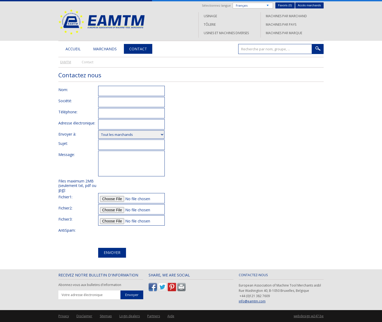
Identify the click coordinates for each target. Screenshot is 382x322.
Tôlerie (210, 24)
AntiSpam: (67, 230)
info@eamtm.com (252, 301)
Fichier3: (65, 219)
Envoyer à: (67, 134)
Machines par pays (281, 24)
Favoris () (285, 5)
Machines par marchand (286, 16)
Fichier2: (65, 207)
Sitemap (106, 316)
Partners (153, 316)
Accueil (73, 48)
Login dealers (129, 316)
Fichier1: (65, 196)
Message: (66, 154)
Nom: (63, 89)
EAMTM (101, 22)
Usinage (210, 16)
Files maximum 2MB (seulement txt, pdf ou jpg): (77, 185)
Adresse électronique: (76, 122)
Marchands (105, 48)
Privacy (63, 316)
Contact (138, 48)
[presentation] (138, 236)
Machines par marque (284, 33)
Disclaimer (84, 316)
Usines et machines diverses (226, 33)
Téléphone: (67, 111)
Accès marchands (309, 5)
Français (242, 5)
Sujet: (63, 143)
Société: (65, 100)
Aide (170, 316)
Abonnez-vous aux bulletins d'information (89, 285)
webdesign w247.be (309, 316)
